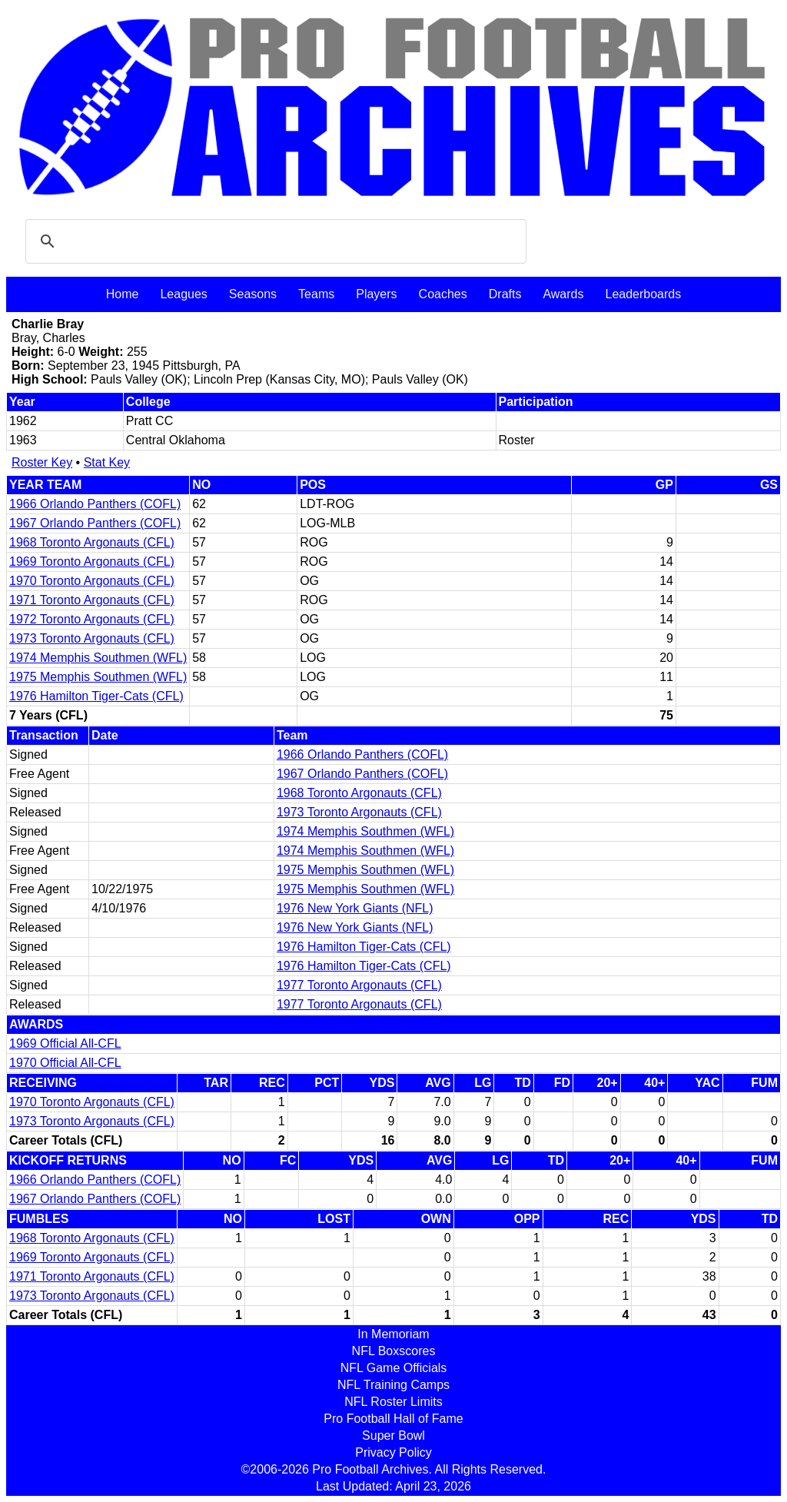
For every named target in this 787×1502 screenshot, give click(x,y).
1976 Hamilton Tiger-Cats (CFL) (96, 696)
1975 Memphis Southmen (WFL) (98, 676)
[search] (273, 241)
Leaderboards (643, 294)
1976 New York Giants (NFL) (355, 908)
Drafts (505, 294)
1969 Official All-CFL (65, 1043)
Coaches (443, 294)
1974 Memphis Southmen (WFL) (98, 657)
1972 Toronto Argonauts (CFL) (91, 619)
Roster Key (42, 462)
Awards (563, 294)
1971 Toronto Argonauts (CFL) (91, 599)
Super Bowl (393, 1435)
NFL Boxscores (394, 1350)
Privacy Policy (393, 1452)
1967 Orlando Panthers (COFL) (95, 523)
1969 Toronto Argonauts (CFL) (91, 561)
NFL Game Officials (393, 1367)
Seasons (253, 294)
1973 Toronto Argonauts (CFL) (91, 638)
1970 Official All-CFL (65, 1062)
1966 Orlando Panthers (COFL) (95, 503)
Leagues (183, 294)
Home (122, 294)
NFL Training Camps (393, 1384)
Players (376, 294)
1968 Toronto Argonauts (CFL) (91, 542)
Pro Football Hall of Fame (393, 1418)
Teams (316, 294)
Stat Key (107, 462)
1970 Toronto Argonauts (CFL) (91, 580)
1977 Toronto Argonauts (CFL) (359, 985)
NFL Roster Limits (393, 1401)
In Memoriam (393, 1334)
